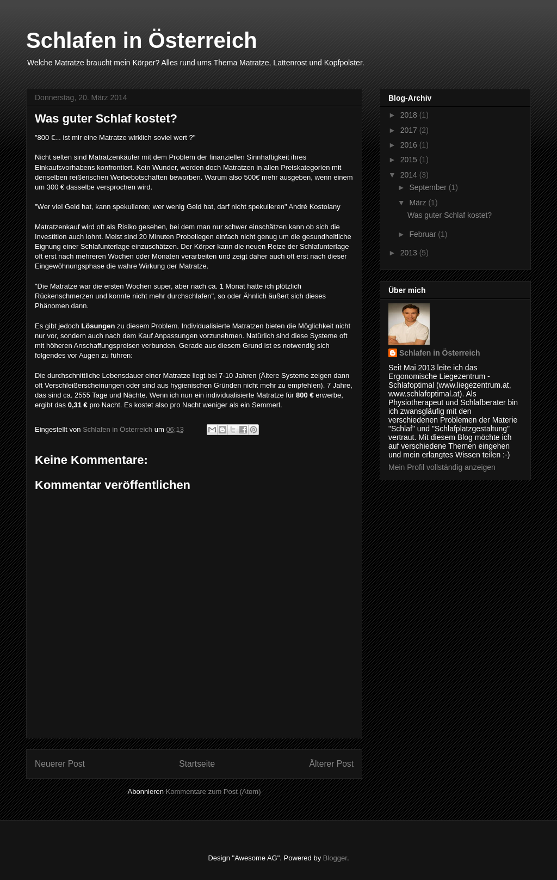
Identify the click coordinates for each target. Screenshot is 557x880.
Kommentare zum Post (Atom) (213, 791)
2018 (409, 115)
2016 (409, 144)
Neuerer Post (60, 763)
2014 (409, 174)
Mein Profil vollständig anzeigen (442, 467)
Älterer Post (332, 763)
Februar (423, 234)
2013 (409, 252)
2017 (409, 130)
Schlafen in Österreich (141, 40)
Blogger (335, 858)
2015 (409, 159)
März (418, 202)
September (428, 187)
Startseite (197, 763)
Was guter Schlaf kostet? (449, 215)
